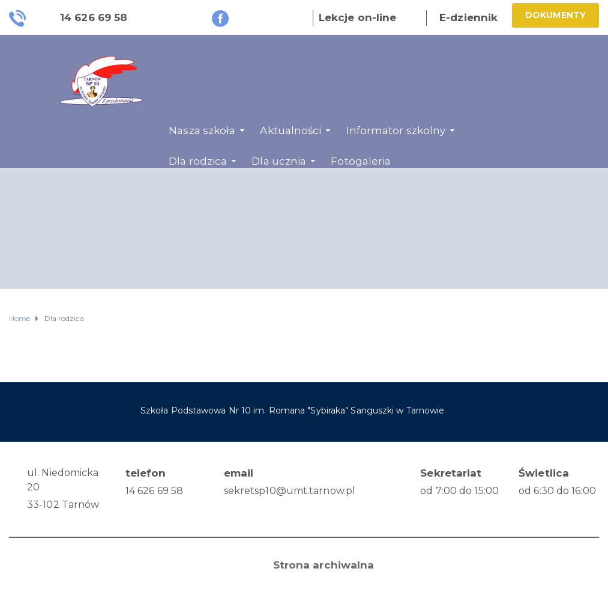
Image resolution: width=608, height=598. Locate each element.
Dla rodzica (198, 161)
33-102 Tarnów (63, 504)
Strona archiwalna (324, 565)
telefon (145, 473)
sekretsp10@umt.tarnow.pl (289, 490)
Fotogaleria (361, 161)
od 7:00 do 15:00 (459, 490)
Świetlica (544, 473)
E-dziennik (468, 17)
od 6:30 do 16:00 (557, 490)
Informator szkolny (396, 130)
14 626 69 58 (154, 490)
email (239, 473)
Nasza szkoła (202, 130)
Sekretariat (450, 473)
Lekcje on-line (357, 17)
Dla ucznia (278, 161)
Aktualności (290, 130)
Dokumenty (555, 15)
